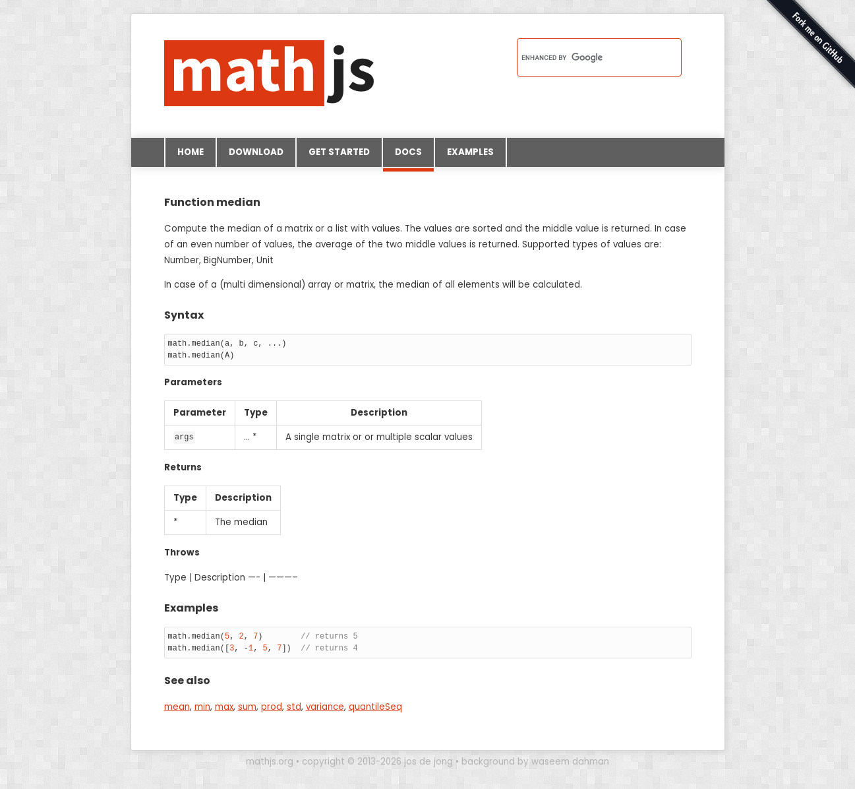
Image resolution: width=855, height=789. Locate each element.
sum (247, 706)
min (202, 706)
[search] (582, 57)
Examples (470, 152)
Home (190, 152)
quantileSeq (375, 706)
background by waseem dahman (535, 761)
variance (325, 706)
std (294, 706)
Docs (408, 156)
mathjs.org (269, 761)
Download (256, 152)
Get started (339, 152)
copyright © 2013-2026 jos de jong (377, 761)
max (224, 706)
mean (177, 706)
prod (271, 706)
